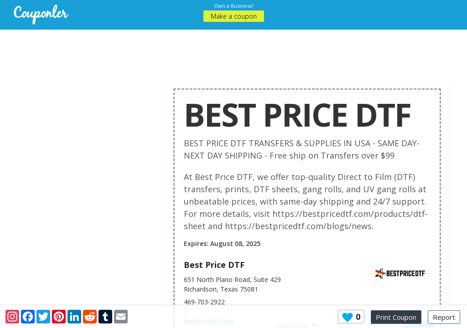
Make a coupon (234, 16)
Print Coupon (396, 317)
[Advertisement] (240, 50)
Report (444, 317)
